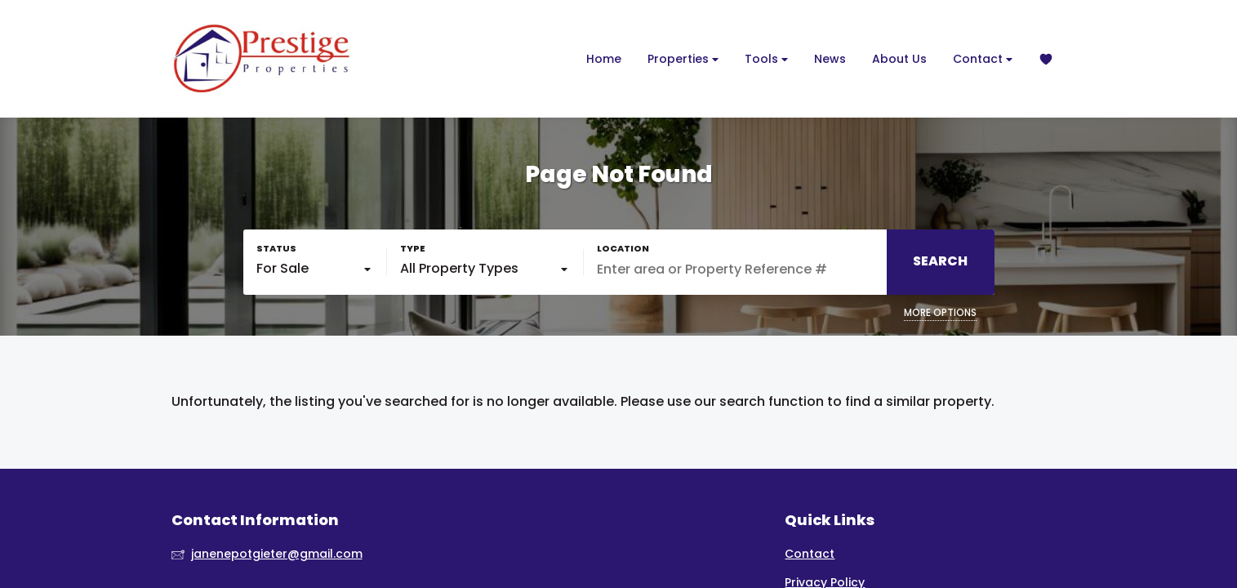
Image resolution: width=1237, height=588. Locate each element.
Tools (766, 59)
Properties (683, 59)
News (830, 59)
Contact (982, 59)
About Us (899, 59)
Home (603, 59)
